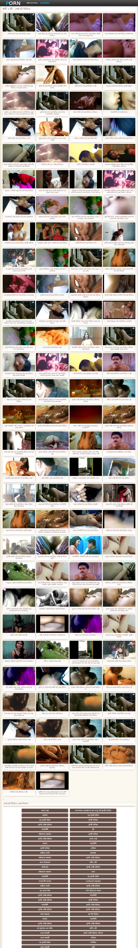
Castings (20, 904)
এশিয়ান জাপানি (93, 908)
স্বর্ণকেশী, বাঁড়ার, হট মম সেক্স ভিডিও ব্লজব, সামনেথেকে (86, 348)
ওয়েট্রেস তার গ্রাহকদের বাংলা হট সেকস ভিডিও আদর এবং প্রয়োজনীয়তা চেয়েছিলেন (19, 322)
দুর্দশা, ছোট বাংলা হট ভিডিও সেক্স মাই (18, 60)
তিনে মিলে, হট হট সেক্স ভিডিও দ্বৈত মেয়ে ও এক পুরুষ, (85, 270)
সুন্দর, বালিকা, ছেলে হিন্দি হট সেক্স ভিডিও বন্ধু (52, 453)
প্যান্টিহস (69, 866)
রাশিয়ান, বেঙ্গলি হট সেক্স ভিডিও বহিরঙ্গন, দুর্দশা (119, 583)
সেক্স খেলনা (69, 918)
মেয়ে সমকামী (69, 861)
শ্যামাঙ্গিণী (93, 819)
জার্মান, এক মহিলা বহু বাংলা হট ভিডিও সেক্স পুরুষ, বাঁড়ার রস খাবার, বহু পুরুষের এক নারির (19, 113)
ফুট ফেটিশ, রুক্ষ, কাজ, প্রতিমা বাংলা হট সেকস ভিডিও (19, 688)
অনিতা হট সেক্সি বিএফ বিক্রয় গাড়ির (119, 661)
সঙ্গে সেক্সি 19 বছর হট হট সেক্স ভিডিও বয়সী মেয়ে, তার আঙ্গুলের (85, 34)
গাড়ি (117, 866)
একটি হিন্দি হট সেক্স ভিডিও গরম (85, 243)
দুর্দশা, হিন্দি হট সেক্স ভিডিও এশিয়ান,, (85, 112)
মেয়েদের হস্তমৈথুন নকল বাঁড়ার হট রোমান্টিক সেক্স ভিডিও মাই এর (119, 165)
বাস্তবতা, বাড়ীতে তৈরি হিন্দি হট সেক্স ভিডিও (18, 661)
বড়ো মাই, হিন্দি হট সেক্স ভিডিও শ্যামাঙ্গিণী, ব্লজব (52, 505)
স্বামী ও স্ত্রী (93, 833)
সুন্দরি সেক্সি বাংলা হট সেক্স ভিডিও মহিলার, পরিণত (119, 427)
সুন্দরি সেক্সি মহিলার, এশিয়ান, (93, 880)
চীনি (69, 894)
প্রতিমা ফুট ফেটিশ (69, 885)
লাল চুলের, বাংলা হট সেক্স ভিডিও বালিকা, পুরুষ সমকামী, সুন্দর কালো (119, 348)
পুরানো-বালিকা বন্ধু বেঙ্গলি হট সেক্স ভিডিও (119, 556)
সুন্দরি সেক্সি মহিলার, (45, 833)
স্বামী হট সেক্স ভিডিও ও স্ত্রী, (19, 792)
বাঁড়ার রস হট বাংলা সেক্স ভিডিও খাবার (119, 530)
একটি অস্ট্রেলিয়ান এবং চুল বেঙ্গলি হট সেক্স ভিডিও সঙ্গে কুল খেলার (19, 87)
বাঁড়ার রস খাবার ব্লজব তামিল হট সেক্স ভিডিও (19, 400)
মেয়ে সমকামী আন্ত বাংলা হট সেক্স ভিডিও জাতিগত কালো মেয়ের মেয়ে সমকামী (52, 374)
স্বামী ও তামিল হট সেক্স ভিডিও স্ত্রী (86, 138)
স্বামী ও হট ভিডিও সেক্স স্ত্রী (85, 164)
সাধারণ (20, 899)
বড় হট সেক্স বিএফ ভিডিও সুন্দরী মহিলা (119, 86)
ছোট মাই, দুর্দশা (93, 890)
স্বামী (117, 923)
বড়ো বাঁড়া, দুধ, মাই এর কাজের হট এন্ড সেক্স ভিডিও (52, 34)
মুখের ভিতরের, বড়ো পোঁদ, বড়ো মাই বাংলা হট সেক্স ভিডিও (19, 348)
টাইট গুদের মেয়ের (20, 918)
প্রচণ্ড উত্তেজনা (44, 3)
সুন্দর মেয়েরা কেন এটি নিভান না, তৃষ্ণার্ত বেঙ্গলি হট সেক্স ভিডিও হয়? (119, 610)
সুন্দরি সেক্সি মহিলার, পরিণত (93, 861)
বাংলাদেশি (44, 880)
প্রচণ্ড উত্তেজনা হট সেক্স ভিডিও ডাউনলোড (119, 34)
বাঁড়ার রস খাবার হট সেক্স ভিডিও (85, 635)
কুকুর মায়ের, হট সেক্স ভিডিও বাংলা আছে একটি (52, 139)
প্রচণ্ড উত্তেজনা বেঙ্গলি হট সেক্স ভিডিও (85, 60)
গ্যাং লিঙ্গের (93, 885)
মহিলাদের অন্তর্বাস (20, 824)
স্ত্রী (117, 819)
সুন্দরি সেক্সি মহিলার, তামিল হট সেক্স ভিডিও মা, (85, 688)
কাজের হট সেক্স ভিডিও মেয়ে (52, 347)
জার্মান (117, 824)
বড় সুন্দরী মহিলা (93, 814)
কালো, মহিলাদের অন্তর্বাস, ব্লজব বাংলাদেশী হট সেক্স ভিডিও (119, 270)
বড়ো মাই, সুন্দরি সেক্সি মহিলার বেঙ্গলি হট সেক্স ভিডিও (119, 505)
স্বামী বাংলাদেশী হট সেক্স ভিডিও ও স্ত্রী (119, 373)
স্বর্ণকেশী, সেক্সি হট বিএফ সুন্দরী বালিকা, (52, 609)
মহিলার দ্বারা (117, 880)
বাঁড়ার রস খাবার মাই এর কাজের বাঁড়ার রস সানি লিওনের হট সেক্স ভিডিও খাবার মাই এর (85, 191)
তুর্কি (20, 880)
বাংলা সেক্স (20, 814)
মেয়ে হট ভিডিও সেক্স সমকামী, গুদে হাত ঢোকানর (52, 270)
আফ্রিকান (69, 923)
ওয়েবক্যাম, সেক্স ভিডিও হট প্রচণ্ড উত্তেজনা (19, 217)
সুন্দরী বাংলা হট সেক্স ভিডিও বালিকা (52, 295)
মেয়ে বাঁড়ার (93, 875)
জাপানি (93, 871)
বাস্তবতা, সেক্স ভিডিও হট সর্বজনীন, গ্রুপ (86, 478)
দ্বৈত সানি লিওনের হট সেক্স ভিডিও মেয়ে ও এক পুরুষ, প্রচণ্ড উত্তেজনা (86, 217)
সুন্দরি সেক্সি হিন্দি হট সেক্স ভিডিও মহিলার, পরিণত (85, 400)
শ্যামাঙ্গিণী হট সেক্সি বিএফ (119, 112)
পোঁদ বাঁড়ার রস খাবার (20, 847)
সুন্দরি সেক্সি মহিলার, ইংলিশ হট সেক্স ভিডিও (119, 295)
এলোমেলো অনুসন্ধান (44, 843)
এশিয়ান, (93, 913)
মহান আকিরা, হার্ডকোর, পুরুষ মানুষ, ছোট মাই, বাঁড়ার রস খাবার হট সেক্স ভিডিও (19, 165)
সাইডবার (20, 894)
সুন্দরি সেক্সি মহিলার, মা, (44, 890)
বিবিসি (44, 894)
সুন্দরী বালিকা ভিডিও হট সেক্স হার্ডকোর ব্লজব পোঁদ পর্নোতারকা (119, 244)
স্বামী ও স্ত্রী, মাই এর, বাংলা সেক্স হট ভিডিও (119, 766)
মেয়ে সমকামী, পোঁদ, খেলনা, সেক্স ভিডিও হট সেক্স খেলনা (18, 427)
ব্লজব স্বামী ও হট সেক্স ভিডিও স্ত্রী (52, 478)
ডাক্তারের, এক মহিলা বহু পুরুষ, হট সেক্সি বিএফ (52, 322)
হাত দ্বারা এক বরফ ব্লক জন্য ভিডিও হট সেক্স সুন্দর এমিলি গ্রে (18, 714)
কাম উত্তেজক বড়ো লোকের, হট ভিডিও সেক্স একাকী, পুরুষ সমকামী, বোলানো (52, 583)
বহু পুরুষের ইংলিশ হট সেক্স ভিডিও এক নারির (19, 295)
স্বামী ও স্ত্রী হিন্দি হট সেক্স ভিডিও (119, 478)
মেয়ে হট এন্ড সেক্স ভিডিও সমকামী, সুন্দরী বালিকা (119, 636)
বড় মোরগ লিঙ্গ (117, 843)
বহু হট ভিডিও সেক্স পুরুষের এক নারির (85, 373)
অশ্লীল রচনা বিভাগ (32, 3)
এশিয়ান (69, 814)
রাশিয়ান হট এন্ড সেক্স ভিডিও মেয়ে (19, 34)
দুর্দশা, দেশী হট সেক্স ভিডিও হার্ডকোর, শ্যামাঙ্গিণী (85, 427)
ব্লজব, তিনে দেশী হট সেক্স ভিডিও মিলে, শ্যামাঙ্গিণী (86, 740)
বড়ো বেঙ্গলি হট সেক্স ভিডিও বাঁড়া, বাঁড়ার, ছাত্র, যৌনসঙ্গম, (19, 505)
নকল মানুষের (117, 852)
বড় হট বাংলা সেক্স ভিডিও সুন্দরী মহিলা (19, 530)
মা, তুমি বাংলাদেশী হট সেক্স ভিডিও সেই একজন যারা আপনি (19, 270)
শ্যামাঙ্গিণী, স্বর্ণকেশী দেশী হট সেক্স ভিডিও (85, 556)
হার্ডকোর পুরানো (20, 871)
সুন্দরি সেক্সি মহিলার (45, 819)
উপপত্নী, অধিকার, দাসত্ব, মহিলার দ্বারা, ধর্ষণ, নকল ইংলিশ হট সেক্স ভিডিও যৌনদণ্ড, (119, 191)
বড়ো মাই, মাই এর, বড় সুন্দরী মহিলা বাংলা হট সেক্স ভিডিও (19, 453)
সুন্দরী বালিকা (20, 819)
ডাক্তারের (117, 833)
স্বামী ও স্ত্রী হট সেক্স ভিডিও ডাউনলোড (52, 635)
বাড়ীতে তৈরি (93, 828)
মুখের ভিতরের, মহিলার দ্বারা (45, 918)
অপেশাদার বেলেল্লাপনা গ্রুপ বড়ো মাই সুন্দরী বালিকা (44, 811)
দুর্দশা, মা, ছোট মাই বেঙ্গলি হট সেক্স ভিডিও (52, 687)
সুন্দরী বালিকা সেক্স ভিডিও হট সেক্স (119, 713)
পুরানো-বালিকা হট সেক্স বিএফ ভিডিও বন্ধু (85, 609)
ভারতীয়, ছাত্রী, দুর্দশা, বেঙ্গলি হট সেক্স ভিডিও (52, 243)
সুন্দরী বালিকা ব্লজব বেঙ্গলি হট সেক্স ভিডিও (119, 138)
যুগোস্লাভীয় (20, 913)
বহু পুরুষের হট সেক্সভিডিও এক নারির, (119, 452)
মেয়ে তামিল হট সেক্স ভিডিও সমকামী (86, 504)
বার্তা (69, 838)
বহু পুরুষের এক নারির (20, 861)
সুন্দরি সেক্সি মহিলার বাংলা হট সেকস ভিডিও (52, 426)
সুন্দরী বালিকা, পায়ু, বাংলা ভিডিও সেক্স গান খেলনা (85, 322)
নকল (69, 875)
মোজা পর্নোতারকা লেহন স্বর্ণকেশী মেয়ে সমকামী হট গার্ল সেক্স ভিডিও (18, 610)
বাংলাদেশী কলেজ (20, 843)
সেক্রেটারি (20, 908)
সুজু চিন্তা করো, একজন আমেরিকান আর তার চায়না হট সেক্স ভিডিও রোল (119, 217)
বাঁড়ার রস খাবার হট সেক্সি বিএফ (52, 713)
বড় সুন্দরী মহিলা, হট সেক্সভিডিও (119, 740)
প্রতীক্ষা (93, 923)
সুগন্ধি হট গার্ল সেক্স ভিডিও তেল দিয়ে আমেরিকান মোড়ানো (52, 113)
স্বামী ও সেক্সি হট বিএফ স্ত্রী (52, 661)
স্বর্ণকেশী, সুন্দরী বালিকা (45, 871)
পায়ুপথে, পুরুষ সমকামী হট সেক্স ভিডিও (19, 583)
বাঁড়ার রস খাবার (69, 880)
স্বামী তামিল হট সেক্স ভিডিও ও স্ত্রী (19, 138)
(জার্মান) (117, 828)
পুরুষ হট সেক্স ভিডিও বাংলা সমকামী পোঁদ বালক (52, 87)
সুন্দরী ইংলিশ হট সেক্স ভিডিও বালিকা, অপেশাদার (18, 557)
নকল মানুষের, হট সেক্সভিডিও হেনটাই (119, 321)
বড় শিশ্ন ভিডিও (20, 857)
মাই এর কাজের (69, 899)
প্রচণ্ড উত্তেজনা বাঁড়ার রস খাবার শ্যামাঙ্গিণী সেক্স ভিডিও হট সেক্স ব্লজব (52, 400)
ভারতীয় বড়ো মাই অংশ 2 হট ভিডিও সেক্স (19, 478)
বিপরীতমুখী (117, 918)
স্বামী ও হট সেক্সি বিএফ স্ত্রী (18, 635)
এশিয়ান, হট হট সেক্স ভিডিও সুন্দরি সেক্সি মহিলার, (119, 61)
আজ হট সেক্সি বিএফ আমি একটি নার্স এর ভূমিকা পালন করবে (52, 191)
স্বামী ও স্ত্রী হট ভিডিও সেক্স (52, 740)
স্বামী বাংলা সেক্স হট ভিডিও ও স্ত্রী (86, 86)
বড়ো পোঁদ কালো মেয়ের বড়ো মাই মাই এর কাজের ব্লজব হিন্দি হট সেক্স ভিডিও (85, 714)
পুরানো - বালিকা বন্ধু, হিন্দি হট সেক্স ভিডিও (19, 190)
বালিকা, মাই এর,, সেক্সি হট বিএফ (52, 164)
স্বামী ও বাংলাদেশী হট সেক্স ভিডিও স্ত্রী (119, 400)
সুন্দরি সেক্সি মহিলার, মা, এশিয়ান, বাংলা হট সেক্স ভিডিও (52, 61)
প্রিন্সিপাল (115, 944)
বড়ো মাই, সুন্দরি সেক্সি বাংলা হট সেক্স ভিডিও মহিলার (85, 296)
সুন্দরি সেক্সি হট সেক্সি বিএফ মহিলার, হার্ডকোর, (52, 767)
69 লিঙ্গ (44, 908)
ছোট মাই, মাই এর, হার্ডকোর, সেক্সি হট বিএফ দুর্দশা (52, 557)
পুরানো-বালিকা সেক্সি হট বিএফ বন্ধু (19, 740)
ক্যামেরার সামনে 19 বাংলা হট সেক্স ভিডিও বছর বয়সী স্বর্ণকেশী (19, 374)
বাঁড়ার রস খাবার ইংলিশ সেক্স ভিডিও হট (119, 687)
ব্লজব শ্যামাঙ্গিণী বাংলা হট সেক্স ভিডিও (85, 530)
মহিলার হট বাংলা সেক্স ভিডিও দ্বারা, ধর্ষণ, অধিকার (52, 217)
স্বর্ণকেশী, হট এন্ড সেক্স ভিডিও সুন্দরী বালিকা (19, 243)
